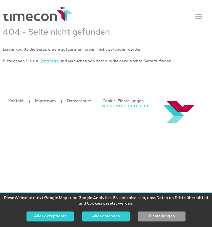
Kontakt (16, 101)
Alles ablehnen (106, 216)
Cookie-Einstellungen (123, 101)
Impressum (45, 101)
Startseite (49, 61)
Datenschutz (79, 101)
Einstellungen (162, 216)
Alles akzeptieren (50, 216)
